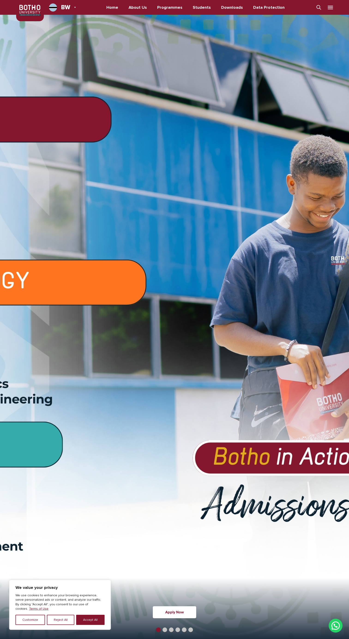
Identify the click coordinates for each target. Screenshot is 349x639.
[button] (158, 629)
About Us (138, 7)
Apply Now (174, 612)
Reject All (61, 620)
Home (112, 7)
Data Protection (269, 7)
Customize (30, 620)
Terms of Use (38, 609)
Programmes (169, 7)
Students (202, 7)
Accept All (90, 620)
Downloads (232, 7)
